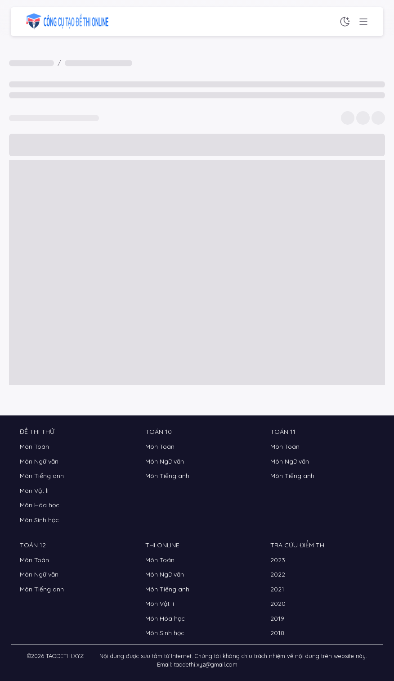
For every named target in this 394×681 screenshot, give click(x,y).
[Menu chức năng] (363, 22)
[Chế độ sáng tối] (345, 21)
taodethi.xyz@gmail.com (205, 664)
